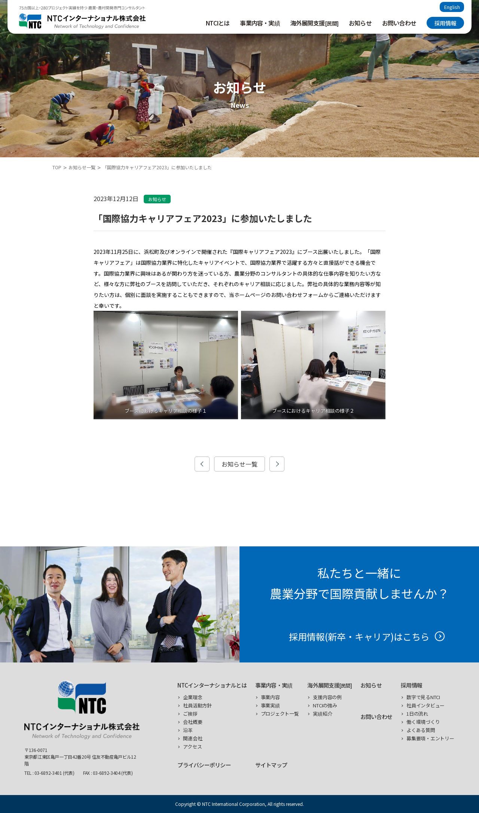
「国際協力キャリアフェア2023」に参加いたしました (157, 167)
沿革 (187, 730)
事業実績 (270, 705)
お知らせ (360, 22)
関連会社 (192, 738)
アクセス (192, 746)
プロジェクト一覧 (280, 713)
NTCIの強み (325, 705)
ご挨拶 (190, 713)
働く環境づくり (423, 721)
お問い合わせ (399, 22)
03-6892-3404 (106, 773)
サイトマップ (271, 765)
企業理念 (192, 697)
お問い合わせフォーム (297, 294)
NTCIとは (217, 22)
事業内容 (270, 697)
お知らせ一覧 (81, 167)
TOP (56, 167)
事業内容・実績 (260, 22)
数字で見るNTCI (423, 697)
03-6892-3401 (48, 773)
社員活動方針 (197, 705)
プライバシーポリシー (204, 765)
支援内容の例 (327, 697)
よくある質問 (420, 730)
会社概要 (192, 721)
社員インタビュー (425, 705)
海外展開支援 (314, 22)
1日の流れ (417, 713)
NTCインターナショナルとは (212, 685)
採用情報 (445, 23)
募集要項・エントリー (430, 738)
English (452, 6)
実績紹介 (322, 713)
